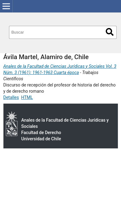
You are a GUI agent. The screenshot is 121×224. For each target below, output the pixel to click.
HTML (27, 97)
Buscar (110, 32)
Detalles (11, 97)
